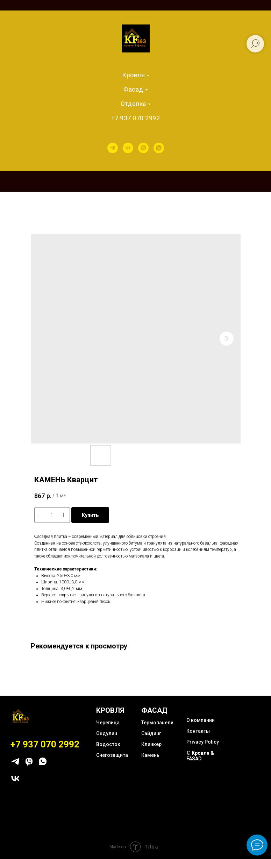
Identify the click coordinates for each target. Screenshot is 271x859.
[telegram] (112, 148)
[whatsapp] (159, 148)
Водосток (108, 744)
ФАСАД (154, 710)
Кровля (133, 75)
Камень (150, 755)
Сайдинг (151, 733)
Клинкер (151, 744)
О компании (200, 720)
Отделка (133, 103)
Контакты (198, 731)
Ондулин (106, 733)
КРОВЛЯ (110, 710)
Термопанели (157, 722)
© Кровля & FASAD (200, 755)
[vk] (128, 148)
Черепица (108, 722)
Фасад (133, 89)
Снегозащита (112, 755)
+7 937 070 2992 (135, 118)
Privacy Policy (202, 742)
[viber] (143, 148)
